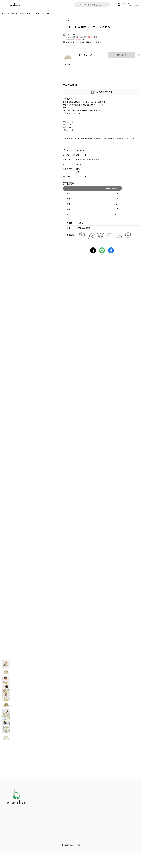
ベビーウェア (81, 159)
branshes (69, 20)
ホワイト (79, 164)
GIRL (78, 169)
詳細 (95, 37)
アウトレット (81, 155)
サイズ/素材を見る (104, 92)
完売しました (121, 55)
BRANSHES (70, 845)
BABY (78, 171)
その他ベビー (94, 159)
